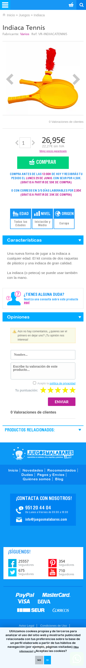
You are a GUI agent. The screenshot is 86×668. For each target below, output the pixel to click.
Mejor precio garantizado (53, 151)
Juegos (24, 15)
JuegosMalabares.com (43, 453)
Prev (10, 79)
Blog (59, 479)
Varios (24, 34)
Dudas (27, 474)
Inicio (11, 15)
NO (39, 660)
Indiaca (39, 15)
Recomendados (61, 470)
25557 (26, 562)
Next (76, 79)
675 (26, 572)
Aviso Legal (26, 625)
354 (66, 562)
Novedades (32, 470)
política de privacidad (62, 383)
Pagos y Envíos (50, 474)
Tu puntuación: (26, 390)
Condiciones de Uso (53, 625)
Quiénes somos (37, 479)
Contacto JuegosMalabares (43, 510)
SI (47, 660)
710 (66, 572)
